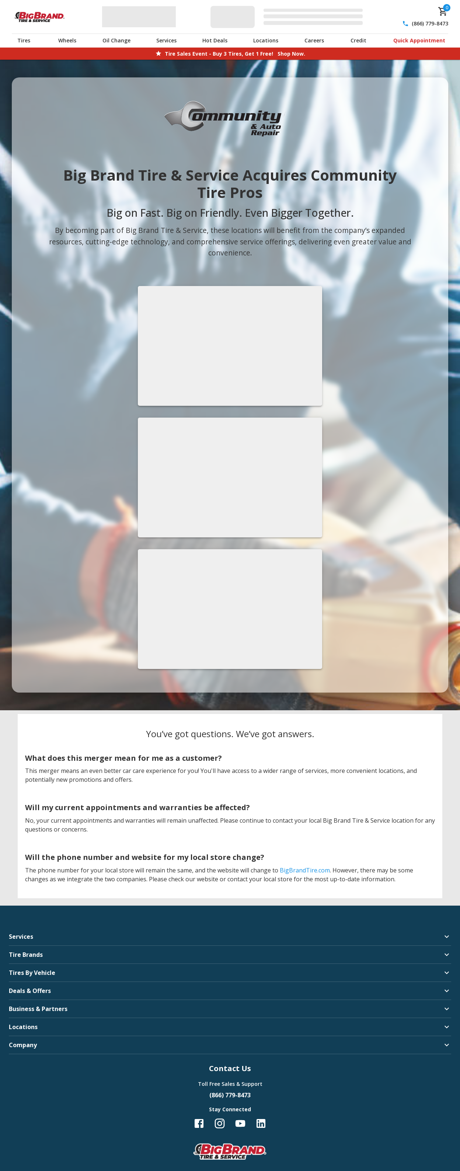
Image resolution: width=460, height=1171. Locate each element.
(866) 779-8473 (430, 23)
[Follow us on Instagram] (220, 1123)
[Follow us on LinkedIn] (261, 1123)
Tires (23, 40)
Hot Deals (214, 40)
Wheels (67, 40)
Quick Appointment (419, 40)
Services (166, 40)
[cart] (443, 11)
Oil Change (116, 40)
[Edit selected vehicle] (288, 16)
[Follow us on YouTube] (240, 1123)
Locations (265, 40)
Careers (314, 40)
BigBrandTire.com (305, 870)
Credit (358, 40)
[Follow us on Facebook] (199, 1123)
